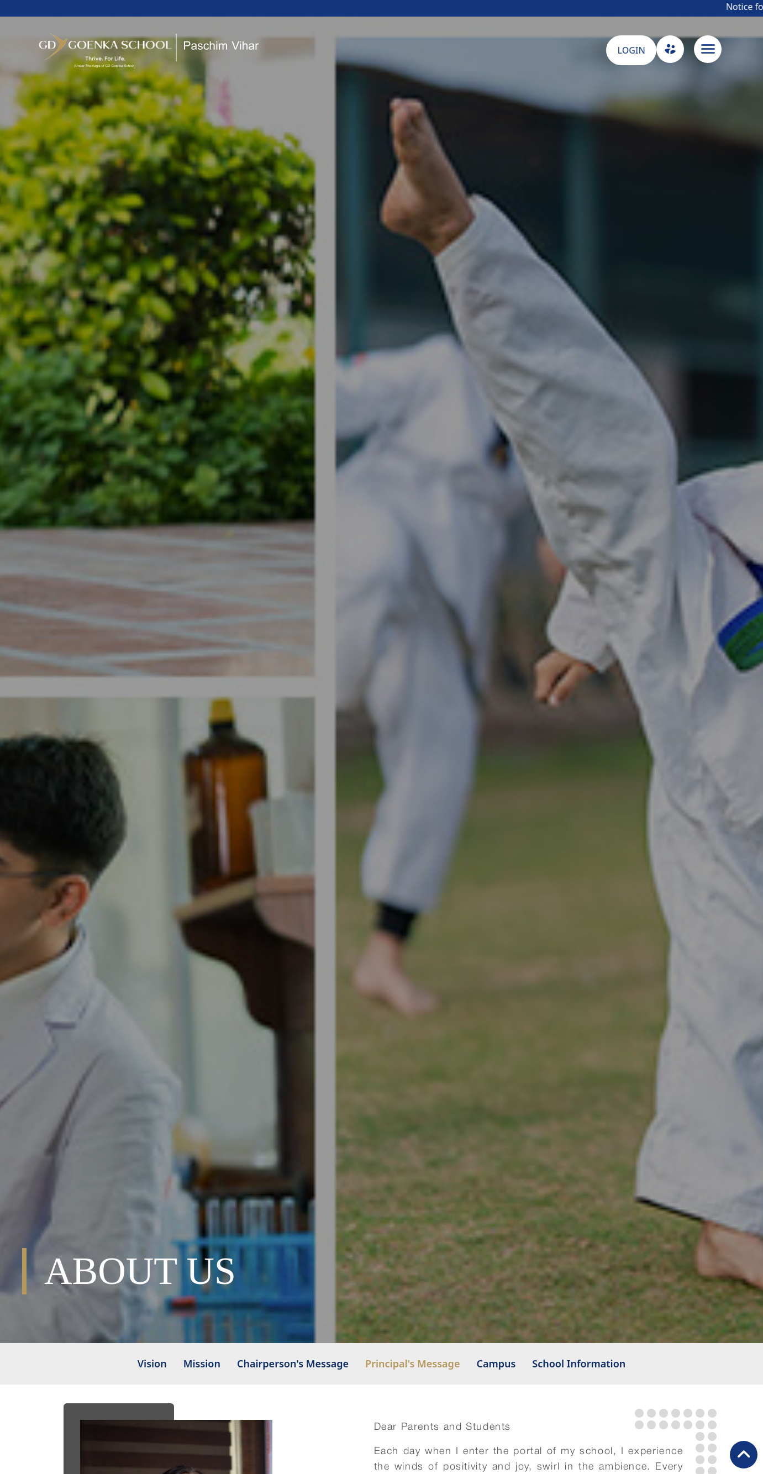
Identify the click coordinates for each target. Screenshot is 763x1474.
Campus (495, 1363)
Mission (201, 1363)
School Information (578, 1363)
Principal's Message (412, 1363)
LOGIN (631, 50)
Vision (152, 1363)
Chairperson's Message (293, 1363)
